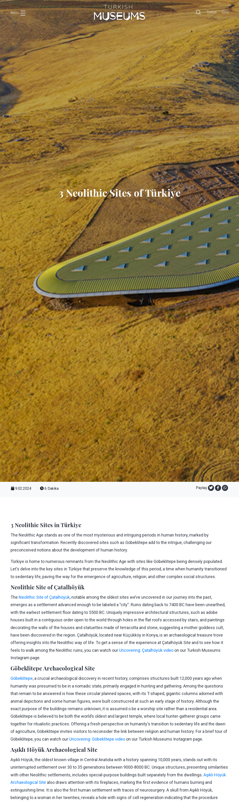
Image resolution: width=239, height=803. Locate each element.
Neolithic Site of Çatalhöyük (44, 597)
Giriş (225, 12)
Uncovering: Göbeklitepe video (97, 739)
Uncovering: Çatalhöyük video (146, 650)
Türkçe (211, 12)
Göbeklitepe (22, 678)
